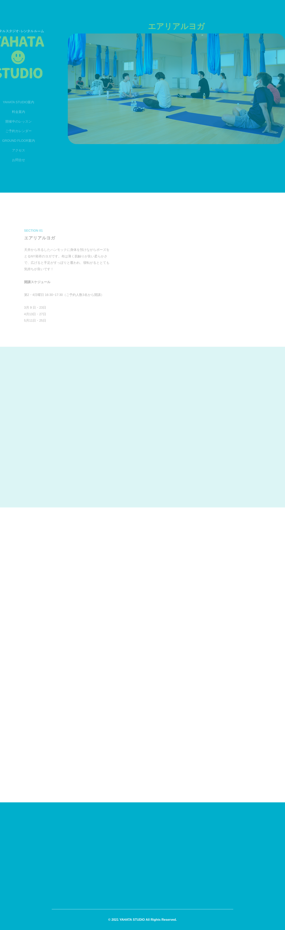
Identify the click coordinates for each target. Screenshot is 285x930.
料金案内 (13, 112)
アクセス (13, 150)
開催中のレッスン (13, 121)
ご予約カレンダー (13, 131)
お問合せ (13, 160)
